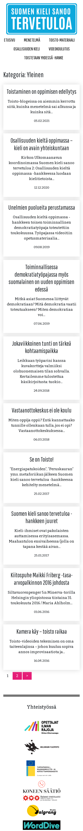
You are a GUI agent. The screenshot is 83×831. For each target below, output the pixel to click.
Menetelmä (32, 39)
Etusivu (9, 39)
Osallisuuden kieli (27, 48)
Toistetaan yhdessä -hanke (43, 57)
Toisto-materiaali (62, 39)
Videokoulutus (59, 48)
